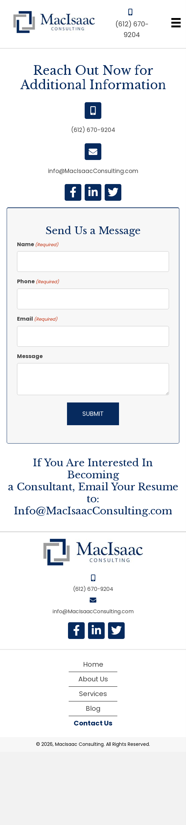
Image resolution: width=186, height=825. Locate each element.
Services (93, 693)
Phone (38, 282)
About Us (93, 679)
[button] (73, 192)
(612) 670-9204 (93, 130)
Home (93, 664)
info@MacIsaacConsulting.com (93, 171)
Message (30, 356)
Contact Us (93, 723)
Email (37, 319)
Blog (93, 708)
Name (37, 244)
